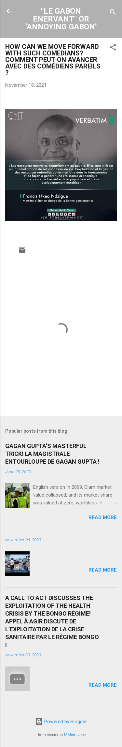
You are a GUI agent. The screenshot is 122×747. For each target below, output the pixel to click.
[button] (113, 48)
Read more (102, 517)
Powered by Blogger (61, 722)
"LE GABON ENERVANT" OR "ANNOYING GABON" (61, 19)
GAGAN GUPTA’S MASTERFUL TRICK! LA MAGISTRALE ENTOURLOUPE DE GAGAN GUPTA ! (52, 453)
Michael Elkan (75, 734)
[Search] (113, 13)
